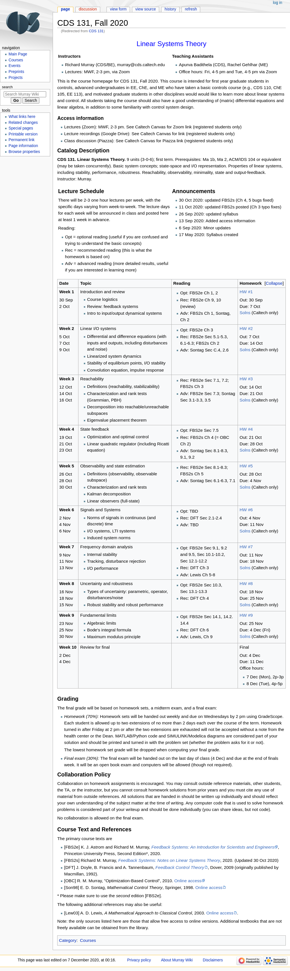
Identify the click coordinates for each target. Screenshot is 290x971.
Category (67, 940)
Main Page (17, 54)
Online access (188, 880)
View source (145, 9)
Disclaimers (213, 960)
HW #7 (246, 546)
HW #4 (246, 429)
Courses (88, 940)
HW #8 (246, 583)
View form (118, 9)
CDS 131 (96, 31)
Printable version (22, 134)
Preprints (16, 72)
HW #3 (246, 378)
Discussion (88, 9)
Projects (15, 77)
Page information (23, 146)
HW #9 (246, 615)
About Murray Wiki (177, 960)
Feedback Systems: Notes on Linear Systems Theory (169, 860)
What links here (21, 117)
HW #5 (246, 465)
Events (14, 66)
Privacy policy (139, 960)
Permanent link (21, 140)
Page (65, 9)
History (170, 9)
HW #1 (246, 291)
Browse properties (24, 152)
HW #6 (246, 509)
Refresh (191, 9)
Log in (277, 3)
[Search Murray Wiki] (25, 94)
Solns (245, 312)
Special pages (20, 128)
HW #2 (246, 328)
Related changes (23, 122)
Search (7, 87)
